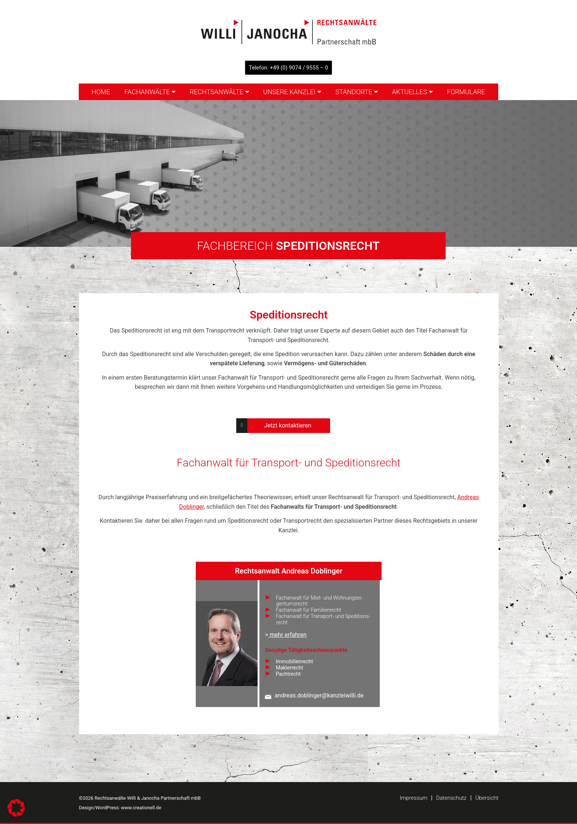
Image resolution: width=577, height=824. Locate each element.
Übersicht (487, 798)
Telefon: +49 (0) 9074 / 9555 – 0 (288, 67)
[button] (16, 808)
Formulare (466, 92)
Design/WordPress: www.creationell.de (120, 807)
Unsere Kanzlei (292, 92)
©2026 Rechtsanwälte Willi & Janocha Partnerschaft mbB (140, 798)
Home (101, 92)
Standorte (356, 92)
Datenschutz (451, 798)
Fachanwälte (150, 92)
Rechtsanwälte (219, 92)
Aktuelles (412, 92)
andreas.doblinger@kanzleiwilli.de (319, 695)
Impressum (413, 798)
